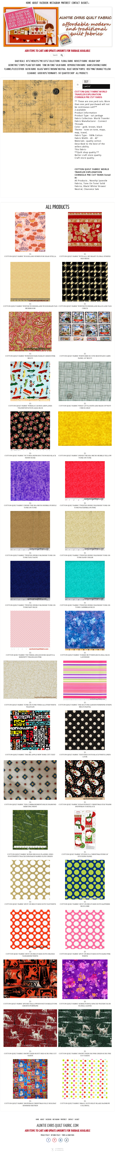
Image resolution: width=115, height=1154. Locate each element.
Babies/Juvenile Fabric (97, 65)
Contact (76, 3)
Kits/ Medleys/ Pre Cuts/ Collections (43, 61)
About (35, 3)
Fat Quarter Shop (66, 73)
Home (28, 3)
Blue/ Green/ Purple (76, 69)
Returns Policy (55, 1135)
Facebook (44, 3)
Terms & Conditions (68, 1135)
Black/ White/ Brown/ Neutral (51, 69)
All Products (82, 73)
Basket (84, 3)
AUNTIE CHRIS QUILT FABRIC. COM (57, 1126)
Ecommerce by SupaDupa (59, 1149)
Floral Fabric (67, 61)
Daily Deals (20, 61)
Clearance (31, 73)
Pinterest (65, 3)
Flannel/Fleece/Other (14, 69)
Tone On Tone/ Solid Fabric (54, 65)
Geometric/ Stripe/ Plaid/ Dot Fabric (24, 65)
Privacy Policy (45, 1135)
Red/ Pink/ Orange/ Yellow (99, 69)
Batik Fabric (30, 69)
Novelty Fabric (80, 61)
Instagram (55, 3)
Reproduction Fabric (76, 65)
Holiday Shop (94, 61)
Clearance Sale (91, 189)
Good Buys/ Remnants (47, 73)
